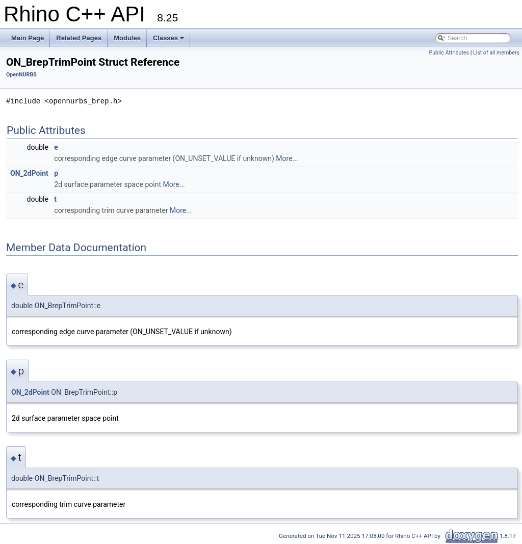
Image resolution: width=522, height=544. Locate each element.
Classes (168, 38)
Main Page (27, 38)
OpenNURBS (21, 74)
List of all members (496, 52)
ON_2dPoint (29, 173)
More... (287, 158)
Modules (127, 38)
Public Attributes (449, 52)
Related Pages (78, 38)
